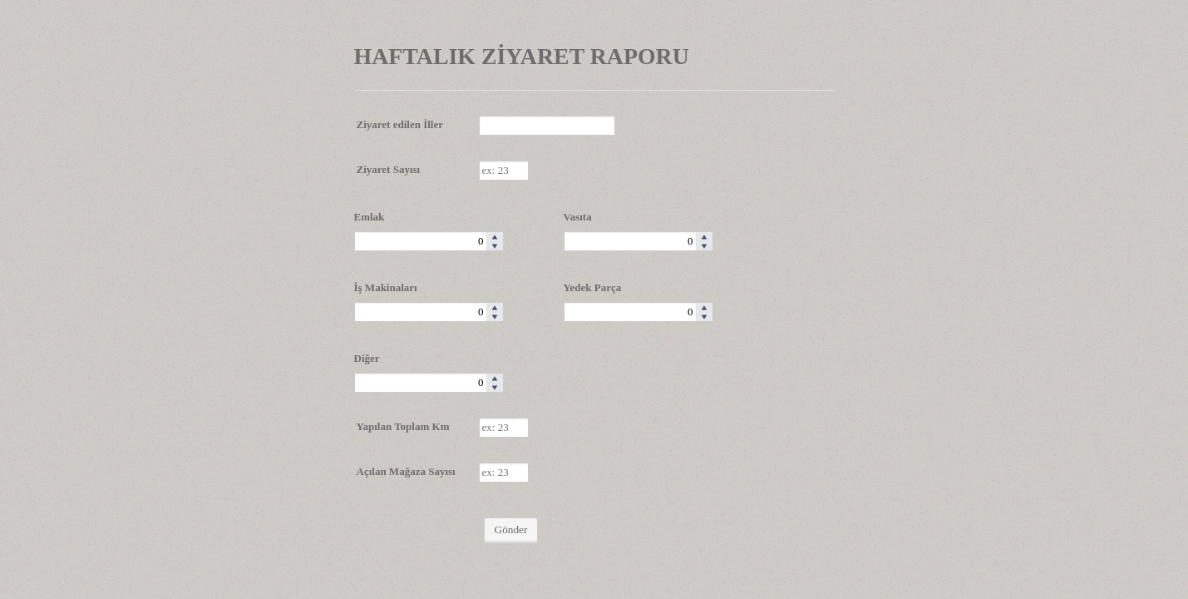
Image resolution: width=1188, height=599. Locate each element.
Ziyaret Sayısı (389, 169)
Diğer (367, 358)
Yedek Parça (593, 287)
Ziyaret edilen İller (400, 124)
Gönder (511, 529)
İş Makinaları (385, 287)
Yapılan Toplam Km (403, 426)
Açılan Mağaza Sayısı (406, 471)
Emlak (369, 216)
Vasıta (578, 216)
